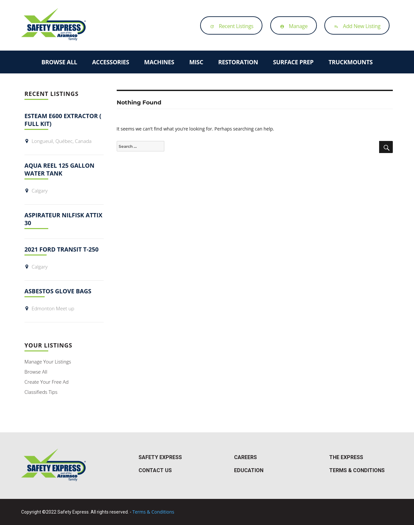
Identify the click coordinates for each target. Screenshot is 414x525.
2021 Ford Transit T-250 (61, 249)
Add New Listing (355, 26)
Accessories (110, 62)
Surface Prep (293, 62)
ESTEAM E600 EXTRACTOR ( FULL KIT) (62, 120)
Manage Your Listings (47, 361)
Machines (159, 62)
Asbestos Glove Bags (57, 291)
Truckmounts (351, 62)
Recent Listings (230, 26)
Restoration (238, 62)
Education (248, 470)
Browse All (59, 62)
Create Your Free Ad (46, 381)
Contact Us (155, 470)
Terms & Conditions (357, 470)
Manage (292, 26)
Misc (196, 62)
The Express (346, 457)
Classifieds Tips (40, 392)
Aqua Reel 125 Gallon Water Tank (59, 169)
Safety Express (160, 457)
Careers (245, 457)
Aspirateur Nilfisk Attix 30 (63, 219)
